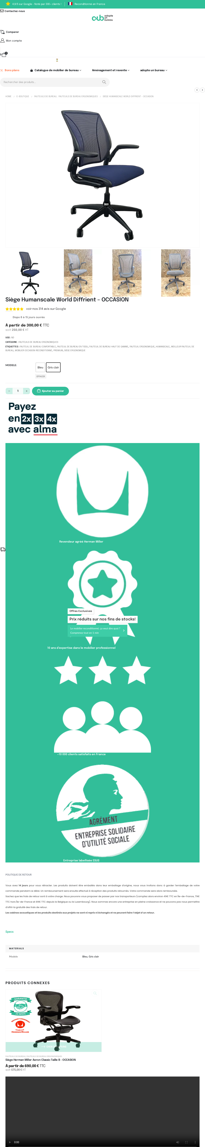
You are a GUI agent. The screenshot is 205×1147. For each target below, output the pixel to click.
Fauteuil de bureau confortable (38, 347)
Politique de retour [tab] (18, 875)
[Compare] (9, 32)
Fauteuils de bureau (15, 1057)
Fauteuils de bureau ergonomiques (38, 343)
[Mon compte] (102, 41)
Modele (10, 365)
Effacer (41, 376)
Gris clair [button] (53, 368)
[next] (202, 90)
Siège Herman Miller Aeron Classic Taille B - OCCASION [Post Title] (40, 1060)
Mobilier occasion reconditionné (33, 351)
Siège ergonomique (74, 351)
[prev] (197, 90)
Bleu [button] (40, 368)
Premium (58, 351)
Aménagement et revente (109, 71)
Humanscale (163, 347)
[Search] (104, 82)
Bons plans (9, 71)
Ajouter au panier (53, 391)
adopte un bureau (152, 71)
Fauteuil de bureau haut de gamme (108, 347)
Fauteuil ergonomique (142, 347)
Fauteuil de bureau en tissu (72, 347)
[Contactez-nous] (102, 11)
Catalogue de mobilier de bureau (54, 71)
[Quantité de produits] (17, 391)
